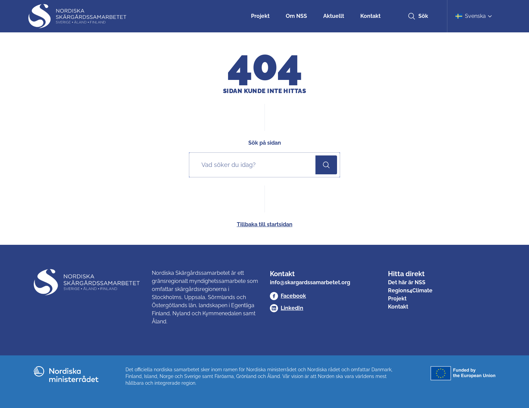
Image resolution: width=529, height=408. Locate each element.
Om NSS (296, 16)
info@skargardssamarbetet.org (310, 282)
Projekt (260, 16)
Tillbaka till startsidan (265, 224)
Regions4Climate (410, 290)
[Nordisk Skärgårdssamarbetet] (78, 16)
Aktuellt (333, 16)
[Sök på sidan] (253, 164)
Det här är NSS (406, 282)
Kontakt (370, 16)
